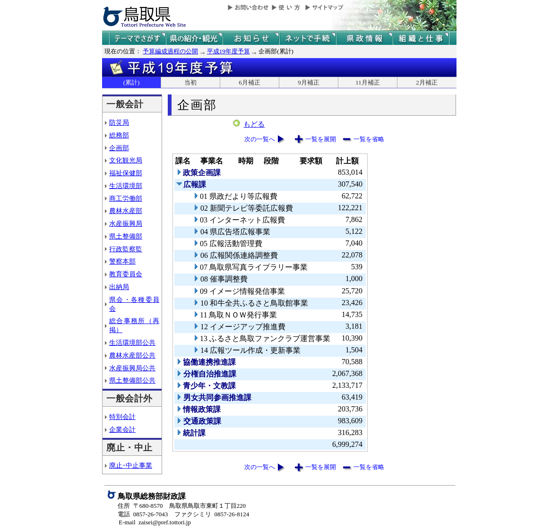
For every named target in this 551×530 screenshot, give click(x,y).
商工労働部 (125, 198)
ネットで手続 (307, 38)
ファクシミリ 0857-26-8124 (211, 514)
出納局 (119, 287)
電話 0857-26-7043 (143, 514)
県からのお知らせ (251, 38)
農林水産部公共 (132, 355)
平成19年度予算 (228, 51)
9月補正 (308, 82)
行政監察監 (125, 249)
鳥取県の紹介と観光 (194, 38)
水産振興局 (125, 223)
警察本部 (122, 261)
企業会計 (122, 429)
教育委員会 (125, 274)
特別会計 (122, 416)
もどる (254, 124)
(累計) (131, 82)
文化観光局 (125, 160)
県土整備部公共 (132, 380)
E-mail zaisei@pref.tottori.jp (155, 522)
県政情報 (364, 38)
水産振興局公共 (132, 368)
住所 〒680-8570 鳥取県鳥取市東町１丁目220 (182, 505)
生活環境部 (125, 185)
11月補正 (367, 82)
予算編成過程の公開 (170, 51)
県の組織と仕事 (421, 38)
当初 (190, 82)
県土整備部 (125, 236)
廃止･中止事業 (130, 465)
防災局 (119, 122)
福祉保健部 (125, 173)
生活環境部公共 (132, 342)
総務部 (119, 135)
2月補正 (427, 82)
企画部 (119, 148)
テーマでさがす (137, 38)
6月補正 (249, 82)
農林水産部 (125, 210)
